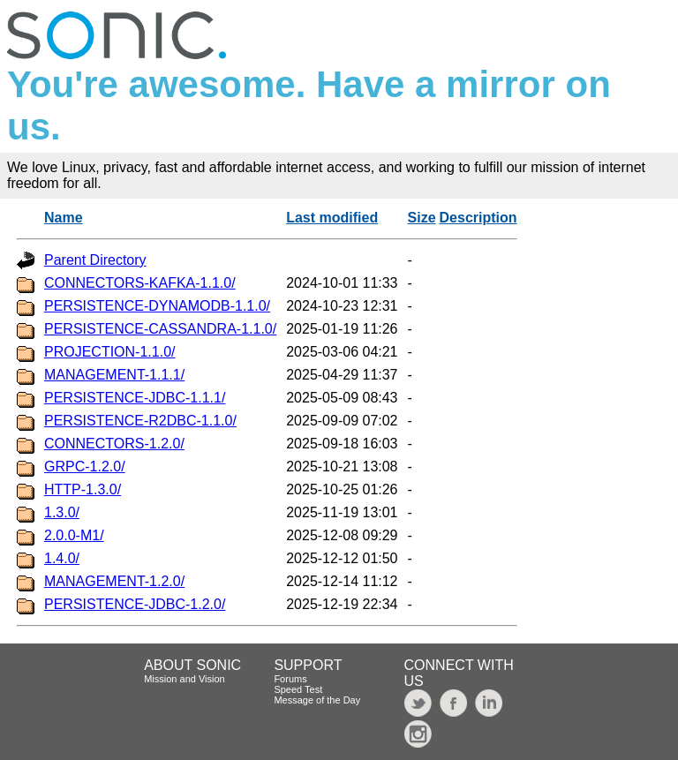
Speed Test (298, 689)
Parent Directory (95, 259)
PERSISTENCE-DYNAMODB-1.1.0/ (157, 305)
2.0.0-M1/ (74, 535)
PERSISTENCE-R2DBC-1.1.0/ (140, 420)
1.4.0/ (61, 558)
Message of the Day (317, 700)
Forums (290, 678)
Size (422, 217)
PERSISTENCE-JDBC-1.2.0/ (134, 604)
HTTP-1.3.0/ (82, 489)
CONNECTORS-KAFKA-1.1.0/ (140, 282)
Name (63, 217)
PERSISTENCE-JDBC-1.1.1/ (134, 397)
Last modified (332, 217)
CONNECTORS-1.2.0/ (114, 443)
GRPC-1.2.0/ (84, 466)
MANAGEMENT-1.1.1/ (114, 374)
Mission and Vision (184, 678)
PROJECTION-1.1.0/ (109, 351)
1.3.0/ (61, 512)
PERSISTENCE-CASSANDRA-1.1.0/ (160, 328)
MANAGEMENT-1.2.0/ (114, 581)
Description (478, 217)
